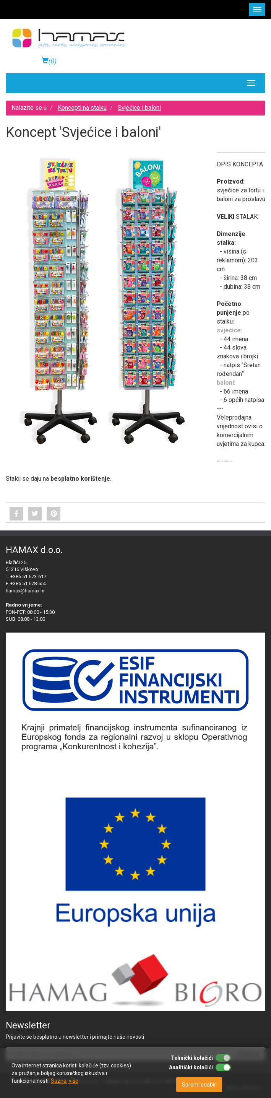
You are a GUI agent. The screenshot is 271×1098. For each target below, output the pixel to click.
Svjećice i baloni (139, 107)
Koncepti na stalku (82, 107)
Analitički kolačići (191, 1067)
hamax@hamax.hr (25, 591)
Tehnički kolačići (192, 1058)
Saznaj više (64, 1081)
